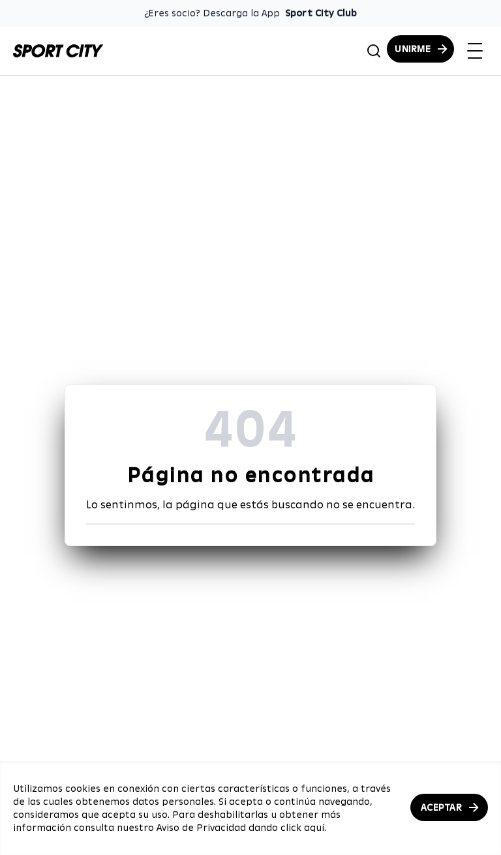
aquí (314, 827)
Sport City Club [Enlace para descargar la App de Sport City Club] (321, 13)
